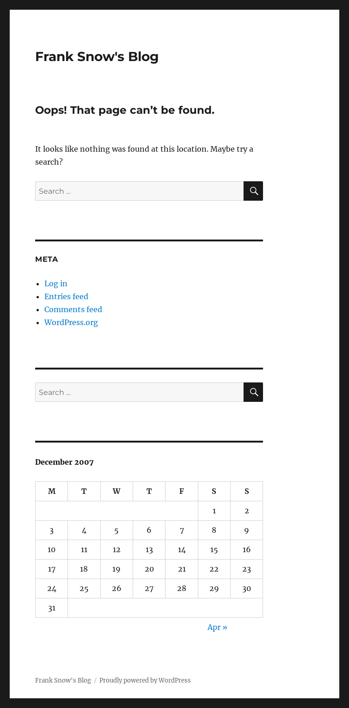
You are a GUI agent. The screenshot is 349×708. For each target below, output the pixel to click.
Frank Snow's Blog (97, 56)
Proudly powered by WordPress (145, 680)
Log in (55, 283)
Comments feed (73, 309)
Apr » (217, 627)
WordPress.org (71, 322)
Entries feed (66, 296)
